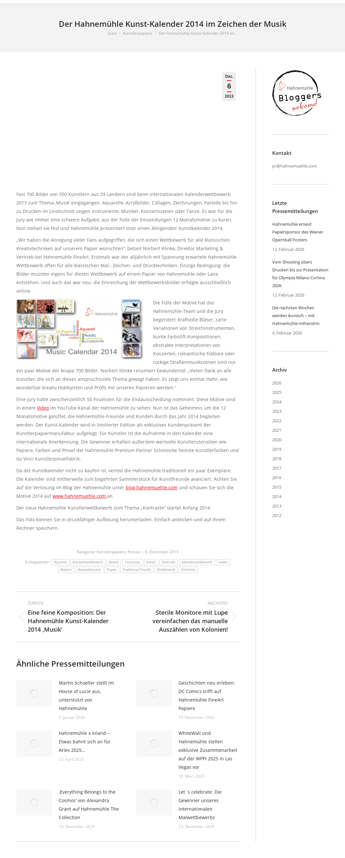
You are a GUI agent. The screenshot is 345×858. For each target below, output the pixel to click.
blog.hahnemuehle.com (152, 487)
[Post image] (34, 693)
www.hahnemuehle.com (80, 496)
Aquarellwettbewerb (87, 562)
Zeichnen (188, 570)
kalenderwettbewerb (196, 562)
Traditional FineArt (137, 570)
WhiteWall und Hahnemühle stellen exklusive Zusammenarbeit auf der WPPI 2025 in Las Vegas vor (208, 750)
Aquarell (60, 562)
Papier (112, 570)
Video (43, 408)
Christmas (132, 562)
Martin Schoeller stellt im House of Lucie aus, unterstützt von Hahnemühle (86, 695)
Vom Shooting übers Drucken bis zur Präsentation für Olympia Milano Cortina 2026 (300, 273)
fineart (151, 562)
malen (223, 562)
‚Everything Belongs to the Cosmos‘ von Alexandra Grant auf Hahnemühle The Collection (89, 804)
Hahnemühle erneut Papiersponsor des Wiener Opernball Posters (297, 232)
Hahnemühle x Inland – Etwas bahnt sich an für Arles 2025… (85, 741)
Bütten (114, 562)
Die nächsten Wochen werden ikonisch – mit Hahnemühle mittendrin (296, 315)
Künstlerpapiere (111, 552)
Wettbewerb (166, 570)
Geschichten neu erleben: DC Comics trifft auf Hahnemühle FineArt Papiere (207, 695)
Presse (134, 552)
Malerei (66, 570)
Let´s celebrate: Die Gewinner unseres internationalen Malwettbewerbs (200, 804)
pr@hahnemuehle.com (294, 166)
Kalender (169, 562)
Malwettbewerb (89, 570)
